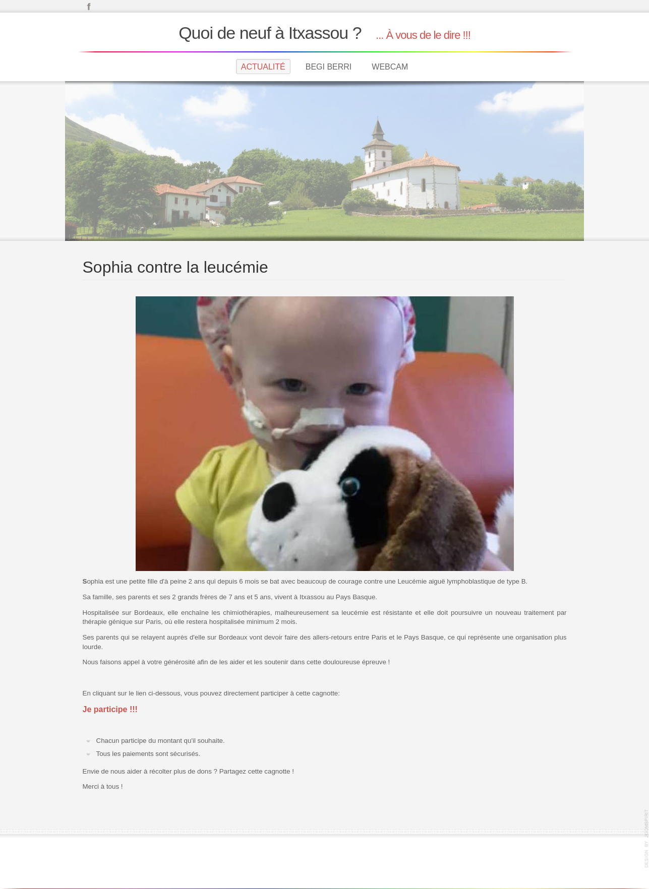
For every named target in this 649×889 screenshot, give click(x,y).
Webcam (390, 66)
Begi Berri (329, 66)
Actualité (263, 66)
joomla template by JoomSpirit (646, 838)
